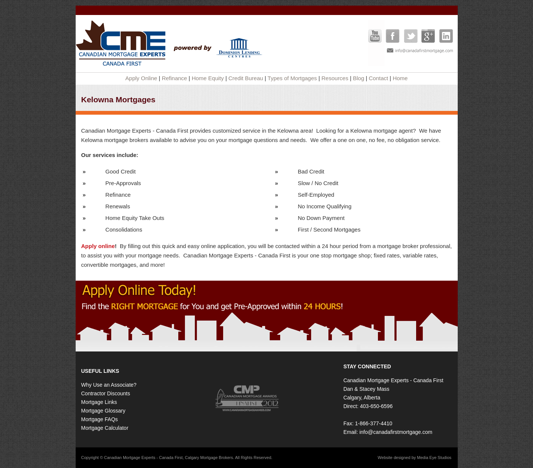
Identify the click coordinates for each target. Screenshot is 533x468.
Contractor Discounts (105, 393)
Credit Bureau (245, 78)
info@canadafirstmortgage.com (395, 432)
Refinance (174, 78)
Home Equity (208, 78)
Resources (334, 78)
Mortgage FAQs (99, 419)
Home (400, 78)
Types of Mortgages (292, 78)
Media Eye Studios (434, 457)
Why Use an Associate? (109, 385)
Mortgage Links (99, 402)
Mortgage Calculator (104, 428)
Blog (358, 78)
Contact (378, 78)
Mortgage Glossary (103, 411)
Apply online (98, 246)
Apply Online (141, 78)
